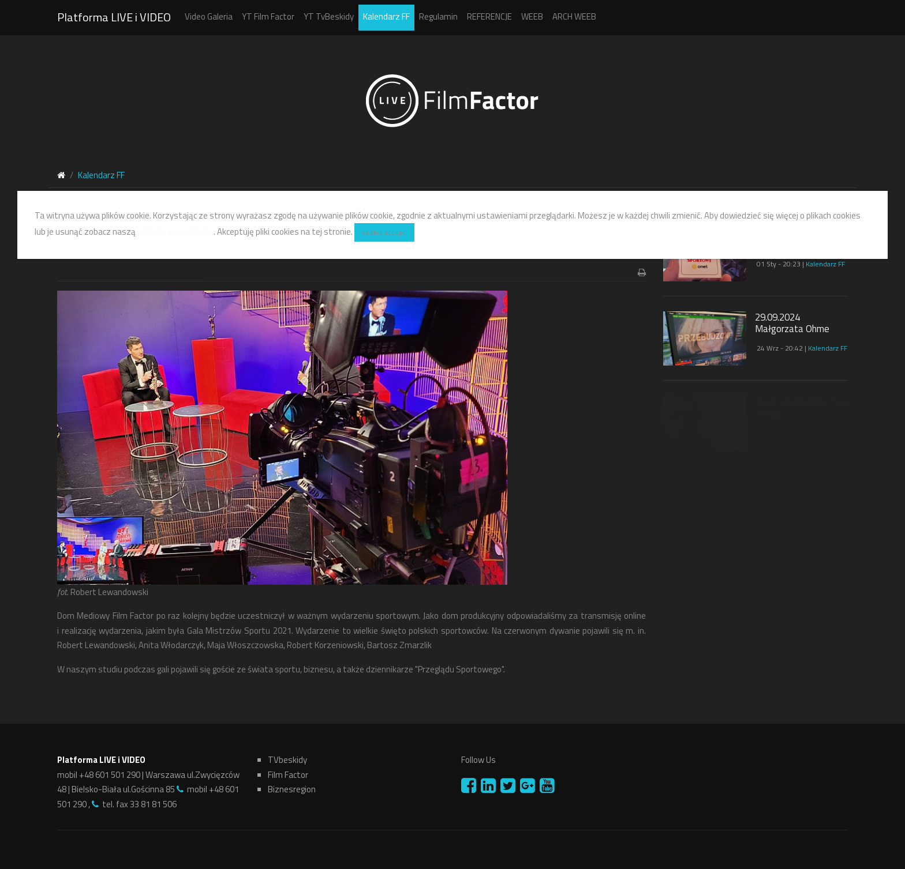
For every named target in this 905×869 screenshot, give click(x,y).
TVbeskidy (287, 759)
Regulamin (438, 16)
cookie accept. (384, 232)
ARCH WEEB (574, 16)
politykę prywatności (175, 231)
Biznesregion (292, 789)
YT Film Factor (268, 16)
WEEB (532, 16)
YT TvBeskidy (329, 16)
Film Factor (288, 774)
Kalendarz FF (386, 16)
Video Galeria (209, 16)
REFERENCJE (489, 16)
